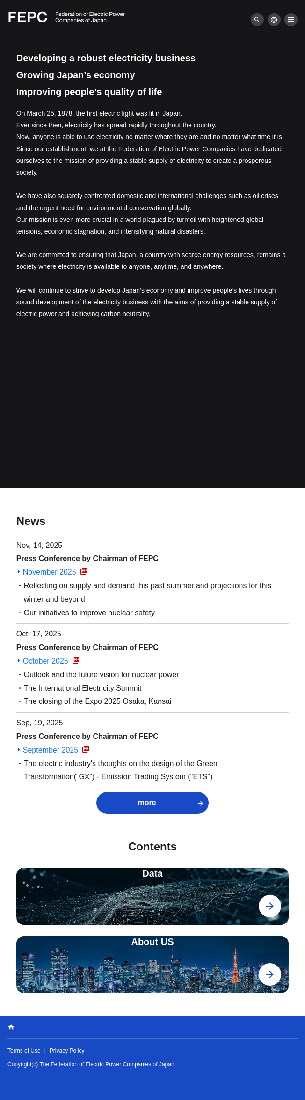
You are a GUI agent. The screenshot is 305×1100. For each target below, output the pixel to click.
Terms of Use (24, 1051)
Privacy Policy (67, 1051)
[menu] (257, 19)
